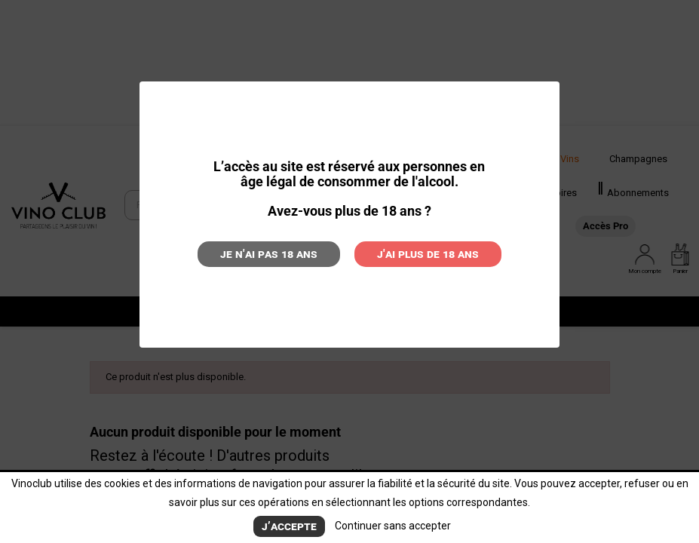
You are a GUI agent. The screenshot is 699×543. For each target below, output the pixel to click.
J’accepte (289, 526)
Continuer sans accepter (393, 526)
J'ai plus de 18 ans (428, 254)
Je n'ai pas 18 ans (268, 254)
